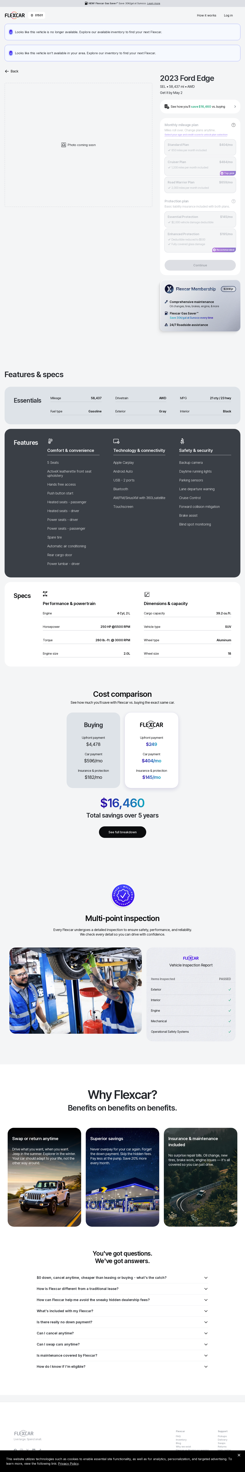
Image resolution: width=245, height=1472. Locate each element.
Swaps (221, 1443)
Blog (178, 1443)
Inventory (181, 1439)
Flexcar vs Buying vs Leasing (192, 1450)
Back (11, 71)
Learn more (153, 3)
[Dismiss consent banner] (238, 1455)
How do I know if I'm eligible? (122, 1366)
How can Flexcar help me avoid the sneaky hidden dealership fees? (122, 1300)
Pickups (222, 1436)
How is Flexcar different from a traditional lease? (122, 1288)
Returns (222, 1446)
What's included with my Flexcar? (122, 1311)
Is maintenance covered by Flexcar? (122, 1355)
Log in (228, 15)
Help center (224, 1450)
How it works (206, 15)
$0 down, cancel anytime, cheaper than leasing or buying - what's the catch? (122, 1277)
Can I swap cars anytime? (122, 1344)
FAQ (178, 1436)
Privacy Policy (68, 1463)
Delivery (222, 1439)
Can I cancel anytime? (122, 1333)
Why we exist (183, 1446)
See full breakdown (123, 832)
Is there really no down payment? (122, 1322)
